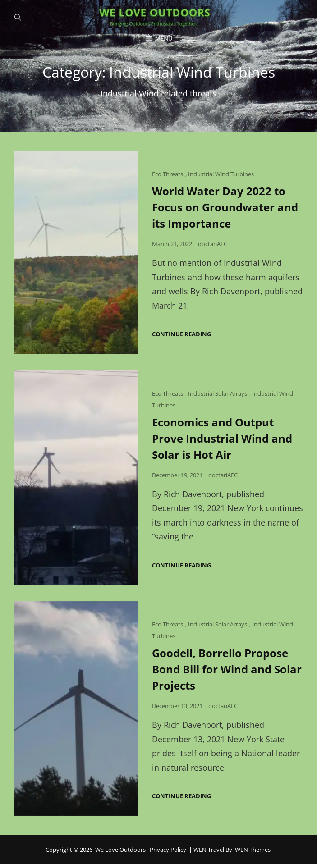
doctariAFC (212, 244)
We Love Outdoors (120, 850)
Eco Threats (167, 174)
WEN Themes (253, 850)
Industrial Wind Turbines (221, 174)
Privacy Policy (168, 850)
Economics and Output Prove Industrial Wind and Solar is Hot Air (222, 438)
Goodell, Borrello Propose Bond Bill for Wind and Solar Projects (227, 669)
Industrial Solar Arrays (217, 393)
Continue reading (181, 334)
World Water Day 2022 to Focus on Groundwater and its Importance (225, 207)
